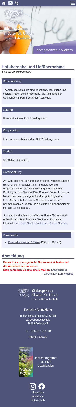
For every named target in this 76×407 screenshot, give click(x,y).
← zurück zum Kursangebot (57, 273)
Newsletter (38, 392)
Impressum (38, 396)
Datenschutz (38, 400)
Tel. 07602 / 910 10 (38, 331)
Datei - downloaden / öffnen (24, 242)
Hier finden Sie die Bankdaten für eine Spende (40, 223)
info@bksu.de (59, 270)
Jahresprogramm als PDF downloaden (38, 362)
